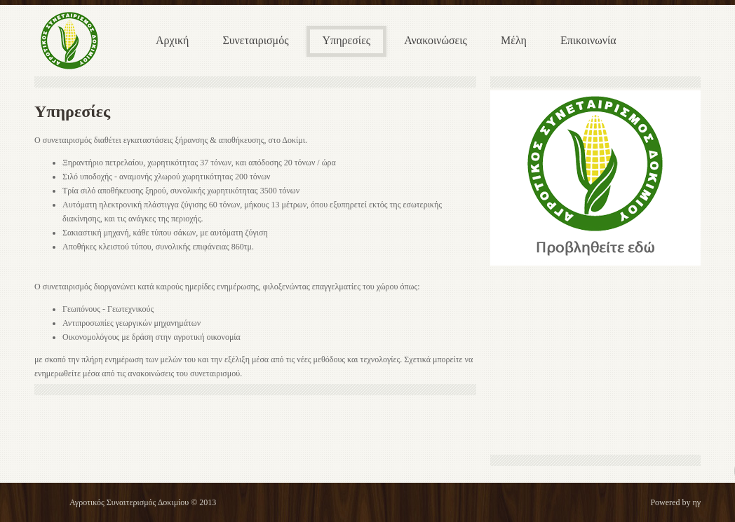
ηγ (696, 502)
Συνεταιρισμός (255, 40)
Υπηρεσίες (347, 40)
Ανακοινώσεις (435, 40)
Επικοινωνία (588, 40)
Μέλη (514, 40)
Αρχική (172, 40)
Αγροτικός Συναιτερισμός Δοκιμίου (129, 502)
